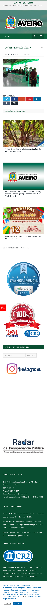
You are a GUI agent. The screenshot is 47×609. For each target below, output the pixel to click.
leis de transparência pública (13, 576)
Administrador (11, 54)
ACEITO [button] (17, 603)
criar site (18, 567)
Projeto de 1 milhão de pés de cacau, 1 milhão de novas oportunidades (24, 6)
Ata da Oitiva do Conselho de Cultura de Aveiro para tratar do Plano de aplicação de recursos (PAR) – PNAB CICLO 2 (24, 193)
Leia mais (22, 596)
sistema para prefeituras (33, 567)
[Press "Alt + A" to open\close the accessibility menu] (3, 307)
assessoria (20, 570)
